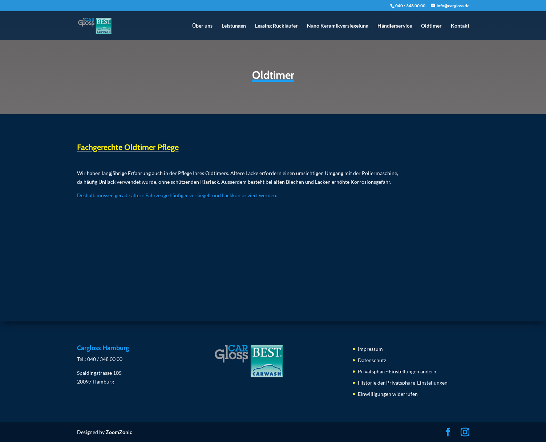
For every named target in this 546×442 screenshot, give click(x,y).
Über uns (202, 26)
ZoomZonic (119, 432)
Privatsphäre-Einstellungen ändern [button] (397, 371)
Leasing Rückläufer (276, 26)
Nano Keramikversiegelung (337, 26)
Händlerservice (394, 26)
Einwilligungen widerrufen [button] (388, 394)
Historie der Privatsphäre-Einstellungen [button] (403, 383)
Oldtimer (431, 26)
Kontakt (460, 26)
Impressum (370, 349)
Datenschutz (372, 360)
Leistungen (234, 26)
